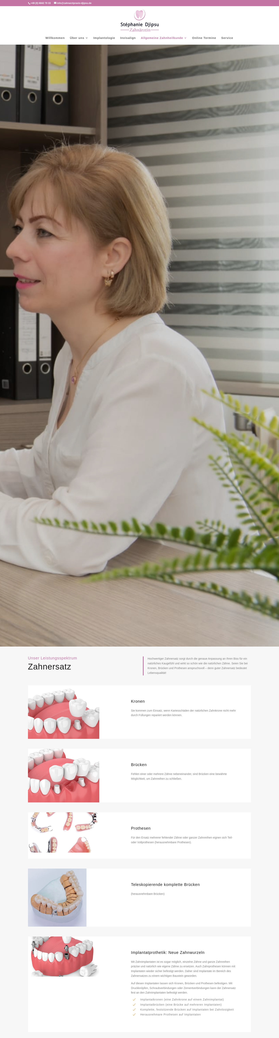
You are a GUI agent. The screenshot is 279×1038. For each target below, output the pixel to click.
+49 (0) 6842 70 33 (41, 3)
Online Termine (204, 38)
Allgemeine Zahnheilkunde (162, 38)
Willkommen (55, 38)
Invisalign (128, 38)
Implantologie (104, 38)
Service (227, 38)
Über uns (77, 38)
